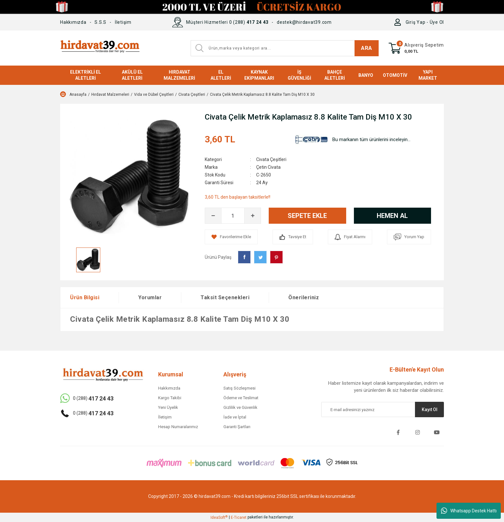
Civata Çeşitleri (271, 159)
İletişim (123, 22)
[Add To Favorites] (231, 237)
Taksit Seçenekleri (225, 297)
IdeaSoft (219, 517)
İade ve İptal (234, 417)
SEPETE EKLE (307, 216)
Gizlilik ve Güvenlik (240, 407)
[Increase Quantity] (253, 215)
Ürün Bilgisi (84, 297)
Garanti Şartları (236, 426)
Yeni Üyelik (168, 407)
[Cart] (416, 48)
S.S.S (100, 22)
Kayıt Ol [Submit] (429, 409)
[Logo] (100, 48)
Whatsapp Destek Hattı (469, 510)
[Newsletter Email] (382, 409)
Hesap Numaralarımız (178, 426)
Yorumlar (150, 297)
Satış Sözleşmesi (239, 388)
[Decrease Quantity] (213, 215)
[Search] (285, 48)
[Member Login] (399, 22)
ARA (366, 48)
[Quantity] (233, 215)
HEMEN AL (392, 216)
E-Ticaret (239, 517)
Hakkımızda (73, 22)
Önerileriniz (303, 297)
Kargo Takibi (169, 397)
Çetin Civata (268, 167)
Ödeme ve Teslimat (240, 397)
